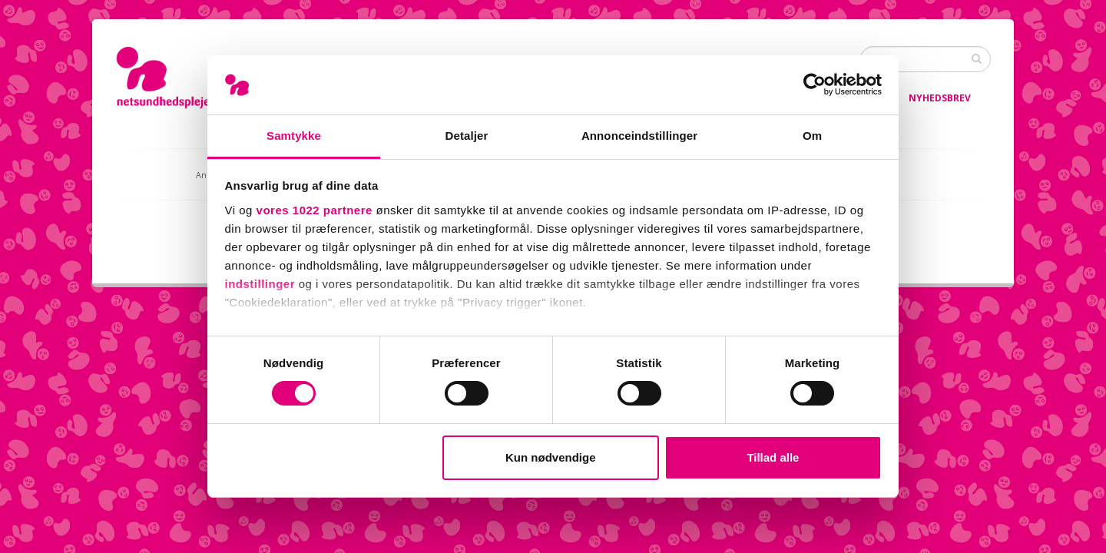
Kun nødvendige (550, 457)
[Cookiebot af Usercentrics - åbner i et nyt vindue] (814, 84)
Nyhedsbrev (940, 97)
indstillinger (260, 283)
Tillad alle (773, 457)
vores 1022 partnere (315, 210)
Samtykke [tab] (294, 135)
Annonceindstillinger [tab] (639, 135)
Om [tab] (812, 135)
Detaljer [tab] (466, 135)
